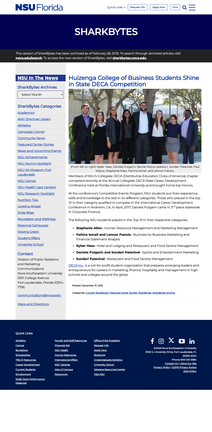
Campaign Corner (31, 132)
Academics (26, 113)
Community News (31, 138)
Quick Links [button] (116, 7)
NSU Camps (27, 181)
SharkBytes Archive (163, 292)
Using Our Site (188, 363)
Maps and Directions (33, 304)
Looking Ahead (29, 206)
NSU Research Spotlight (36, 193)
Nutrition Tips (28, 200)
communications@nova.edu (39, 295)
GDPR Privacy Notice (184, 367)
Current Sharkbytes (97, 292)
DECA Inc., (76, 265)
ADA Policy (189, 371)
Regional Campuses (33, 225)
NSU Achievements (32, 157)
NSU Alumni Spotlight (34, 163)
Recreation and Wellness (37, 219)
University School (30, 244)
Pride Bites (26, 213)
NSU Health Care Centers (37, 187)
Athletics (24, 125)
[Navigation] (192, 7)
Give (175, 7)
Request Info (137, 7)
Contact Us (171, 363)
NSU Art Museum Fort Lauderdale (34, 172)
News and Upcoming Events (39, 151)
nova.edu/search (29, 58)
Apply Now (158, 7)
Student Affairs (29, 238)
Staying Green (28, 232)
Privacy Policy (162, 367)
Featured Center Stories (36, 144)
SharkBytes (144, 292)
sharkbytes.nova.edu (129, 58)
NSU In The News (38, 78)
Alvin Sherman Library (34, 119)
